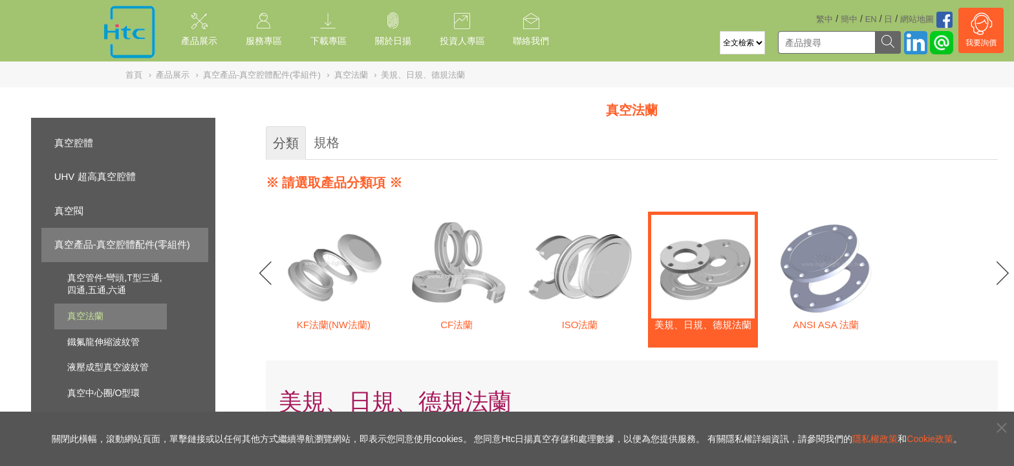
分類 (286, 143)
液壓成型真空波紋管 (108, 367)
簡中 (849, 19)
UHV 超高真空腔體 (95, 176)
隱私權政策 (875, 439)
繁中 (824, 19)
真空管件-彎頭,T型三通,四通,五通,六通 (114, 284)
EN (871, 19)
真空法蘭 (85, 316)
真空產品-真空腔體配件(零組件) (122, 244)
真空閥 (68, 210)
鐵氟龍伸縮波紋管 (103, 342)
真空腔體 (73, 142)
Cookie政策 (930, 439)
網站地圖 (917, 19)
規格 (327, 142)
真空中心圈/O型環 (103, 393)
